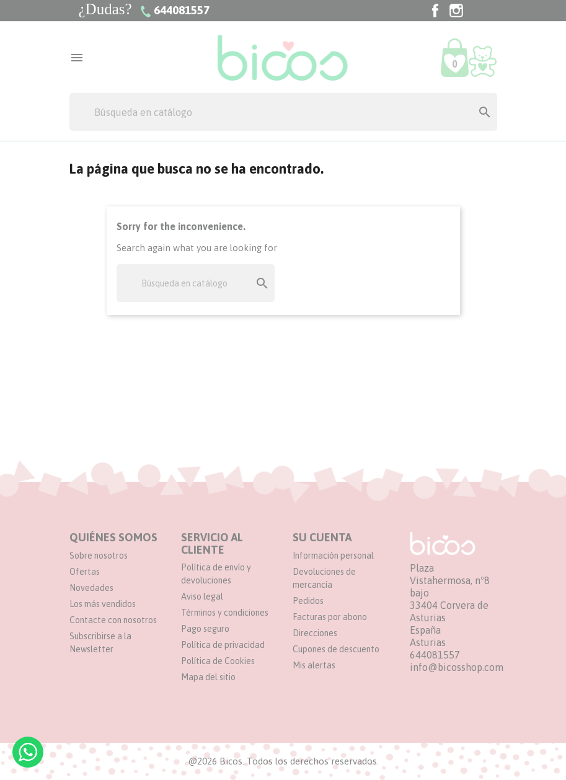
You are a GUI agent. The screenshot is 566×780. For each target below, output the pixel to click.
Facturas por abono (330, 617)
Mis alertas (314, 665)
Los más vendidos (102, 604)
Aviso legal (202, 596)
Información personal (333, 556)
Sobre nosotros (98, 556)
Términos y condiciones (224, 613)
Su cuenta (322, 537)
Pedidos (308, 601)
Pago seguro (205, 629)
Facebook (435, 10)
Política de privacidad (223, 645)
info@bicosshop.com (456, 667)
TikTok (477, 10)
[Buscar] (283, 112)
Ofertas (84, 572)
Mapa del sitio (208, 677)
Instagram (456, 10)
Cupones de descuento (336, 649)
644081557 (435, 654)
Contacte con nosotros (113, 620)
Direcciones (315, 633)
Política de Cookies (218, 661)
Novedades (91, 588)
